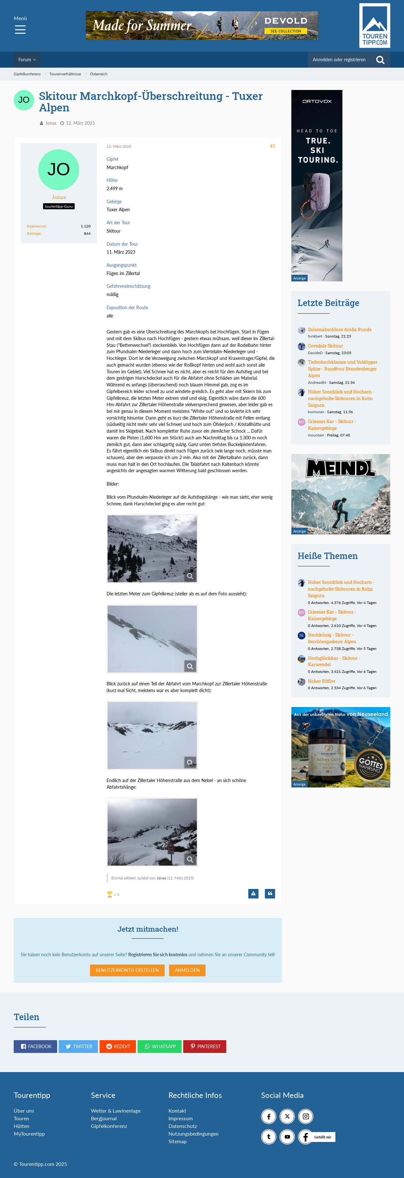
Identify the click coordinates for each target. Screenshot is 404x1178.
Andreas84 (317, 382)
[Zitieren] (270, 893)
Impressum (180, 1118)
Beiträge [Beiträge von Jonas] (34, 233)
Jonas (50, 123)
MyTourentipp (29, 1133)
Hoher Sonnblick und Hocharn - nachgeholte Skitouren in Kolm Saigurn (341, 398)
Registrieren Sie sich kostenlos (157, 954)
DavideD (315, 352)
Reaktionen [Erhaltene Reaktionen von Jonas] (36, 226)
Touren (21, 1118)
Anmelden (187, 970)
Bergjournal (104, 1118)
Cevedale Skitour (325, 346)
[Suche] (380, 60)
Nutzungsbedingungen (193, 1133)
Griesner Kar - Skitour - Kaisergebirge (332, 424)
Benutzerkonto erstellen (127, 970)
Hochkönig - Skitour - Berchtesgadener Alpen (332, 638)
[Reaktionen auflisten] (114, 894)
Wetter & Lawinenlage (115, 1110)
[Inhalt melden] (253, 893)
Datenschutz (182, 1126)
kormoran (316, 411)
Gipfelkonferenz (109, 1126)
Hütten (21, 1126)
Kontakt (177, 1110)
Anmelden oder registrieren (339, 59)
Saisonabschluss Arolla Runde (339, 329)
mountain (316, 435)
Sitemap (177, 1141)
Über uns (24, 1110)
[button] (35, 1046)
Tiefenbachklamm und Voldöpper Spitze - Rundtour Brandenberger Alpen (343, 368)
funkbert (315, 336)
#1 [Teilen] (272, 146)
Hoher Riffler (321, 681)
